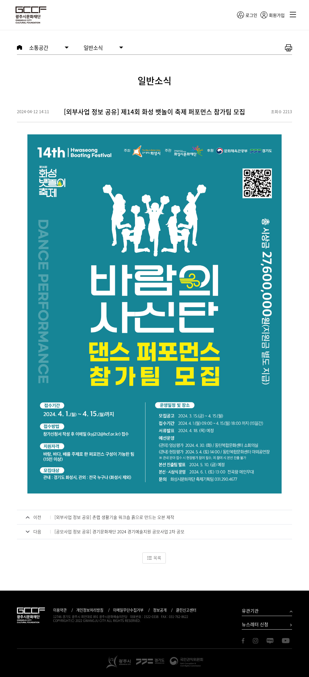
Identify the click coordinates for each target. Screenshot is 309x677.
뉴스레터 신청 (255, 624)
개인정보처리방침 (89, 610)
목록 (154, 558)
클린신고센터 (186, 610)
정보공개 (160, 610)
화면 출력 (288, 48)
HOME (19, 47)
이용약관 (60, 610)
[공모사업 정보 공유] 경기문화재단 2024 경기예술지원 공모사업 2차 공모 (119, 532)
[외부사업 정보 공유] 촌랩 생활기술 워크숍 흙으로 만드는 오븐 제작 (114, 517)
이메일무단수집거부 (128, 610)
